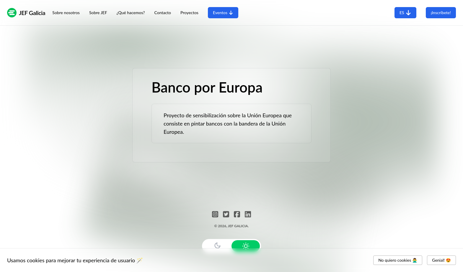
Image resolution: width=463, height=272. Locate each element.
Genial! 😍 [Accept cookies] (441, 260)
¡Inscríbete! (441, 12)
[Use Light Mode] (245, 246)
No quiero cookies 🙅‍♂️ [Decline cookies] (397, 260)
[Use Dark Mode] (217, 245)
